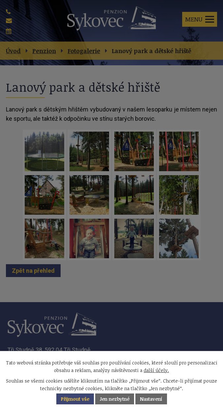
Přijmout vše (75, 399)
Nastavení (151, 399)
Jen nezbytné (114, 399)
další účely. (156, 370)
